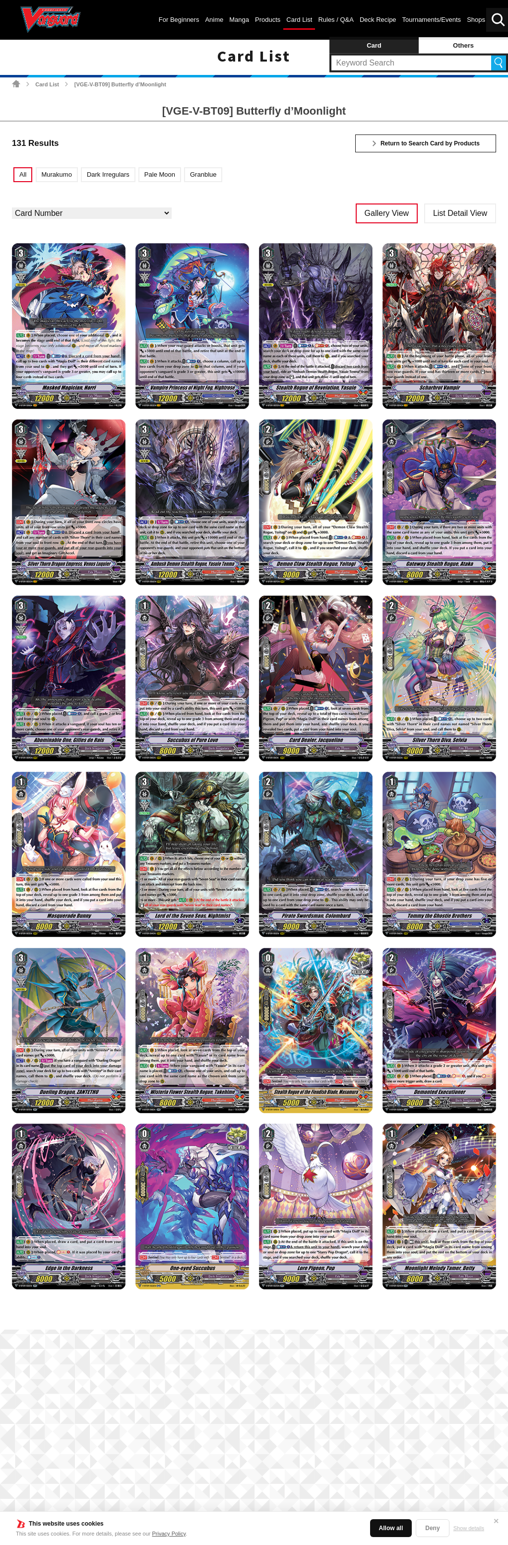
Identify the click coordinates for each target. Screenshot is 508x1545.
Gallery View (387, 213)
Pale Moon (159, 174)
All (22, 174)
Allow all (391, 1528)
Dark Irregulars (108, 174)
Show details (468, 1528)
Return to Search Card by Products (430, 143)
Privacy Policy (169, 1534)
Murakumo (56, 174)
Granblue (203, 174)
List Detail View (460, 213)
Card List (47, 84)
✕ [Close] (496, 1521)
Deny (432, 1528)
